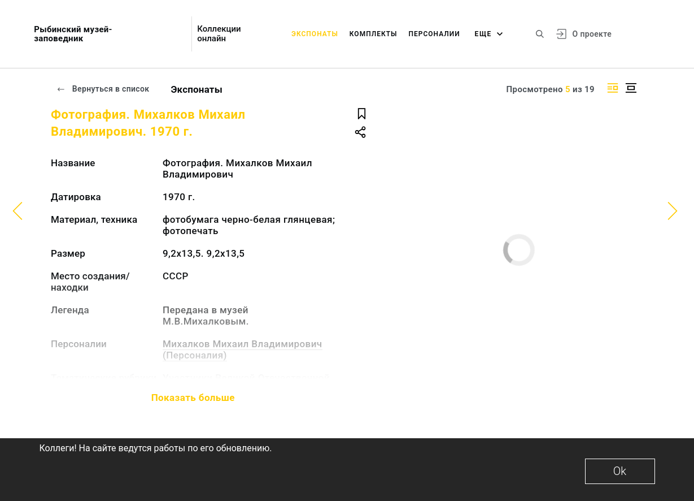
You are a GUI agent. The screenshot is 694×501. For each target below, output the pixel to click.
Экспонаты (314, 34)
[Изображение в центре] (631, 87)
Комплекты (374, 34)
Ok (619, 471)
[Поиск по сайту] (539, 34)
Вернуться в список (102, 88)
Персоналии (434, 34)
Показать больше (193, 397)
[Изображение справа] (613, 87)
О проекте (592, 33)
